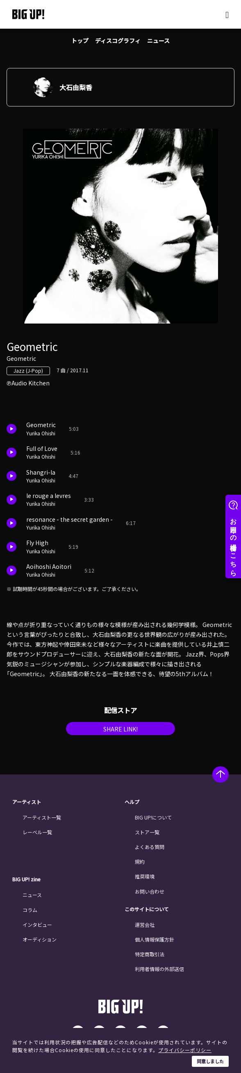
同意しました (210, 1061)
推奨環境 (145, 876)
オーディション (40, 939)
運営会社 (145, 924)
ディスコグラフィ (118, 40)
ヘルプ (132, 801)
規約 (140, 861)
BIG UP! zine (26, 879)
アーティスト (26, 801)
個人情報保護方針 (154, 939)
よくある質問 (149, 846)
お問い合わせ (149, 891)
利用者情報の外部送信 (159, 968)
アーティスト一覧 (42, 817)
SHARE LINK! (120, 729)
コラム (30, 909)
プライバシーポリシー (184, 1049)
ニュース (158, 40)
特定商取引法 (149, 954)
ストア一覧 (147, 832)
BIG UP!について (153, 817)
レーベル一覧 (37, 832)
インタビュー (37, 924)
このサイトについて (147, 909)
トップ (80, 40)
